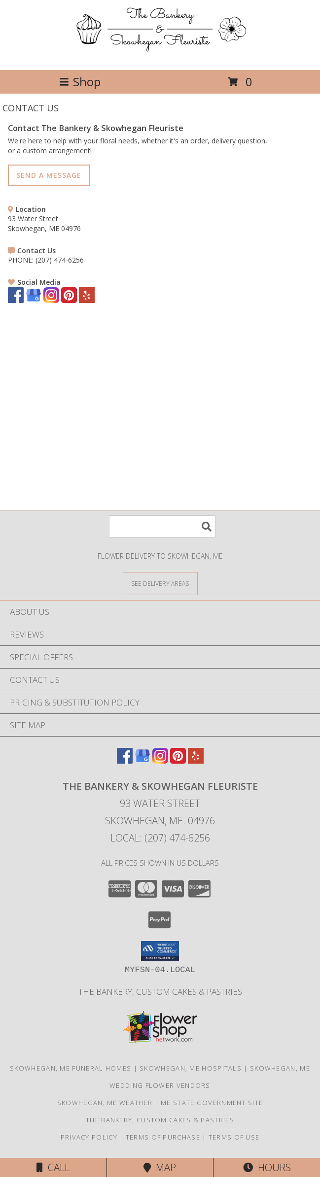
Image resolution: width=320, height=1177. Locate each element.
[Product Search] (162, 526)
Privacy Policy (89, 1137)
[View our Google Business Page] (33, 300)
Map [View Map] (159, 1167)
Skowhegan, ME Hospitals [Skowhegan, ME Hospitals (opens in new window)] (191, 1068)
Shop (80, 81)
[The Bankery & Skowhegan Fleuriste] (160, 55)
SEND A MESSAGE (48, 175)
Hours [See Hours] (267, 1167)
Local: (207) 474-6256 (160, 837)
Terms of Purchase (163, 1137)
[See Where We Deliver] (160, 583)
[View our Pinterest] (69, 300)
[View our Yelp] (87, 300)
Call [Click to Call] (53, 1167)
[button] (160, 951)
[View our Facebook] (16, 300)
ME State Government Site (212, 1102)
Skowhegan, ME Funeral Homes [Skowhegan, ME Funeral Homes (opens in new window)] (70, 1068)
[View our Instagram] (51, 300)
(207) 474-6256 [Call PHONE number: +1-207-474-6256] (60, 260)
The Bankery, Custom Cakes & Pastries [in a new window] (160, 991)
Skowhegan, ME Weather (104, 1102)
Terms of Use (234, 1137)
